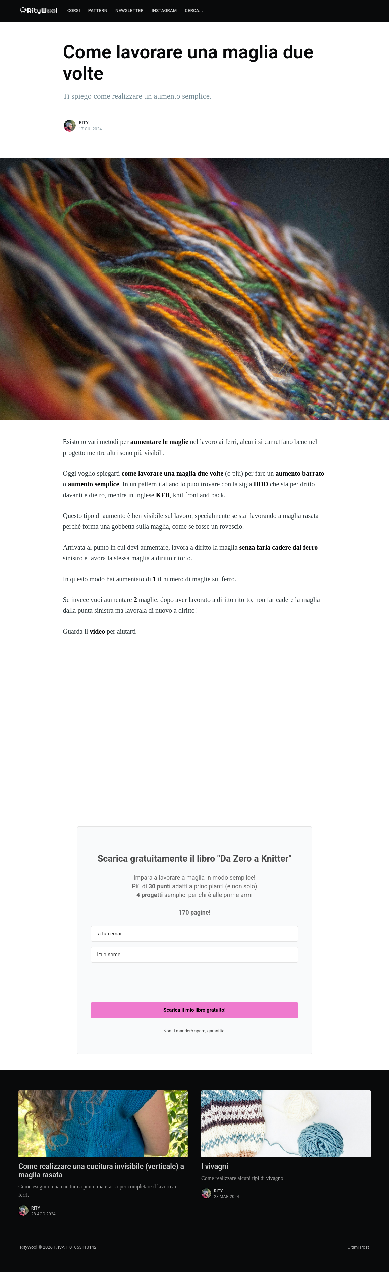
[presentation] (142, 981)
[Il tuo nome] (194, 955)
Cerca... (194, 10)
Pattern (97, 10)
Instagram (164, 10)
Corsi (73, 10)
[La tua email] (194, 934)
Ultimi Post (358, 1247)
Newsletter (129, 10)
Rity (84, 122)
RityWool (28, 1247)
